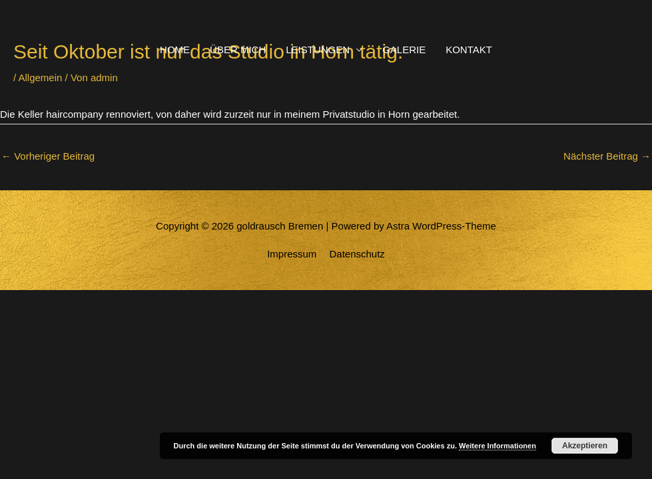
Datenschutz (356, 253)
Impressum (291, 253)
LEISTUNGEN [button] (318, 49)
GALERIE (404, 49)
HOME (175, 49)
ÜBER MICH (238, 49)
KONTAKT (469, 49)
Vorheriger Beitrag (48, 156)
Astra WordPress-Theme (441, 226)
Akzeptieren (584, 445)
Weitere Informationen (497, 446)
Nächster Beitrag (607, 156)
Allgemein (41, 77)
